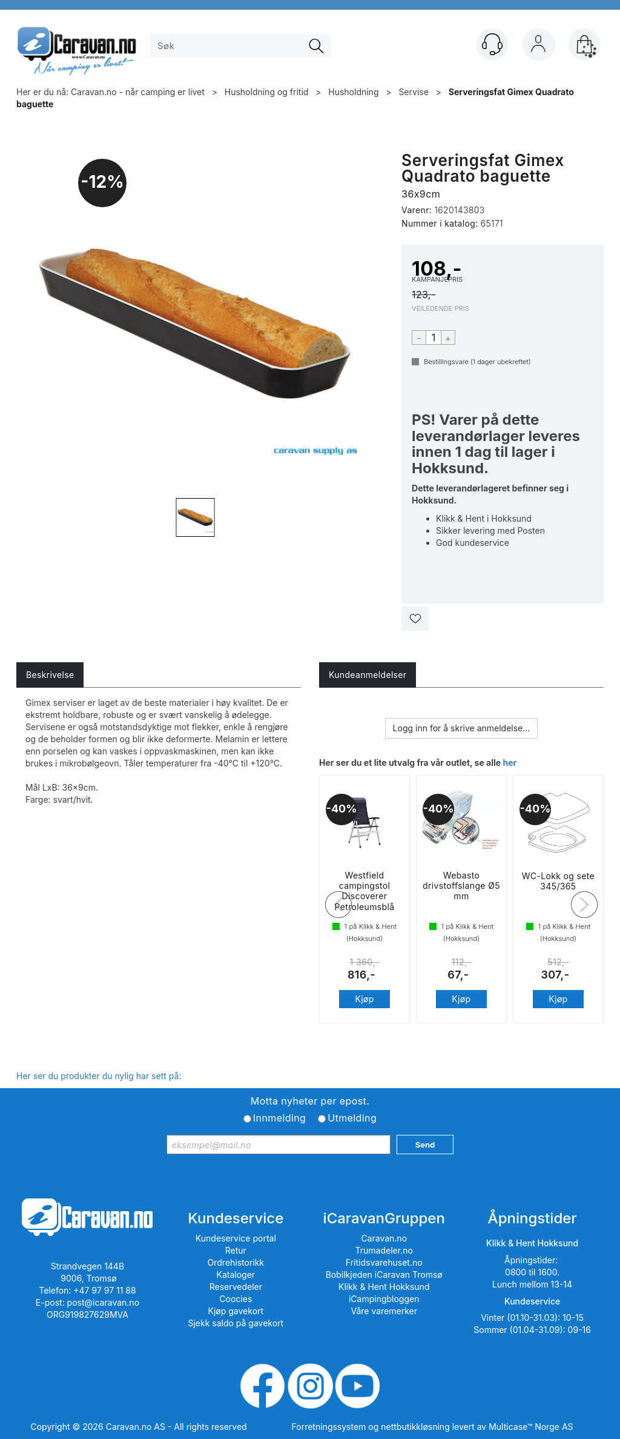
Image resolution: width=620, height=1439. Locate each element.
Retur (235, 1250)
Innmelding (279, 1118)
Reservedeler (235, 1286)
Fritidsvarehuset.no (384, 1262)
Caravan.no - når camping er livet (138, 92)
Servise (413, 92)
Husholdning (353, 92)
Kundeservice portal (236, 1238)
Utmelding (352, 1118)
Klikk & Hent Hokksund (383, 1286)
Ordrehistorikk (236, 1262)
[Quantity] (433, 337)
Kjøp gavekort (236, 1311)
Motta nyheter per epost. (310, 1101)
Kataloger (236, 1274)
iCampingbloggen (384, 1299)
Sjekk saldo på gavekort (235, 1323)
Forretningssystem (329, 1426)
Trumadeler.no (384, 1250)
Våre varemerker (384, 1311)
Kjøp (364, 1009)
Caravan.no (384, 1238)
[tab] (50, 675)
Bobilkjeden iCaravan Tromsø (384, 1274)
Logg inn (538, 46)
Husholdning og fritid (267, 92)
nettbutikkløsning (415, 1426)
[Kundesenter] (492, 44)
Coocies (235, 1299)
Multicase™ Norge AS (531, 1426)
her (509, 762)
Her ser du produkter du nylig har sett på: (98, 1076)
